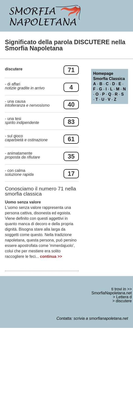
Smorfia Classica (109, 79)
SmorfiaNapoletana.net (111, 293)
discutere (124, 301)
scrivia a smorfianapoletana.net (101, 318)
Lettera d (124, 297)
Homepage (103, 73)
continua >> (51, 256)
